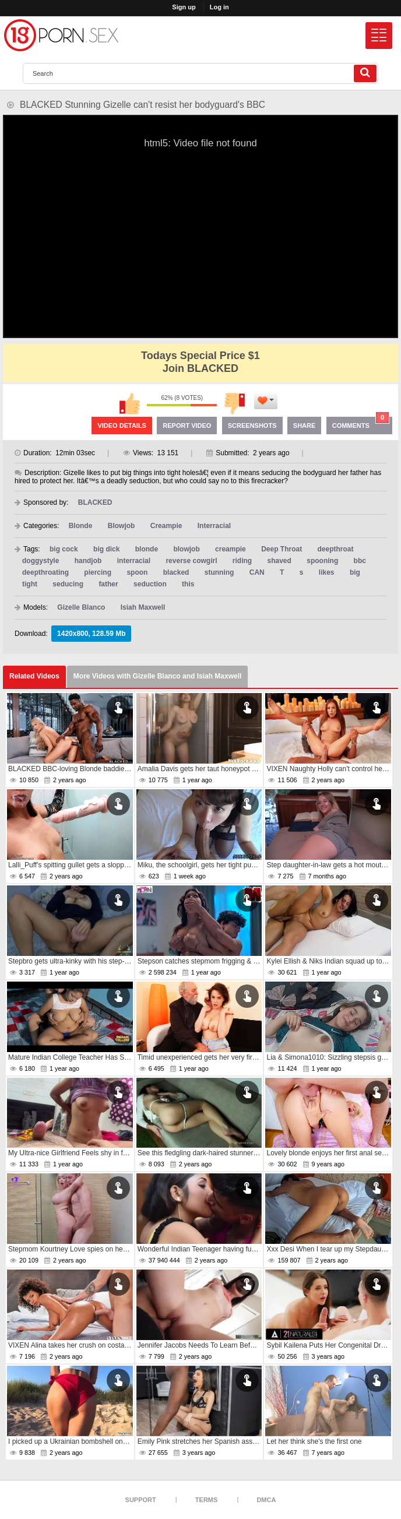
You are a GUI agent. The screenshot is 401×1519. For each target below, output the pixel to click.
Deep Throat (281, 549)
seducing (67, 584)
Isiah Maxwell (143, 607)
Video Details (121, 425)
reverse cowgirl (191, 561)
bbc (360, 561)
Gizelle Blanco (81, 607)
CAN (257, 572)
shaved (279, 561)
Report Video (187, 425)
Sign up (183, 6)
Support (140, 1499)
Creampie (166, 526)
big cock (64, 549)
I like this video (129, 403)
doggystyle (40, 561)
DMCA (266, 1499)
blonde (146, 549)
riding (242, 561)
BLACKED (95, 502)
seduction (150, 584)
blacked (176, 572)
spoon (136, 572)
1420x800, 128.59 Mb (91, 634)
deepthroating (45, 572)
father (108, 584)
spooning (322, 561)
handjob (88, 561)
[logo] (61, 35)
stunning (219, 572)
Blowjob (121, 526)
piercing (97, 572)
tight (29, 584)
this (188, 584)
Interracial (214, 526)
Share (304, 425)
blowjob (186, 549)
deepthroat (335, 549)
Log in (219, 6)
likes (327, 572)
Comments (360, 423)
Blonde (81, 526)
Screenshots (252, 425)
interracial (133, 561)
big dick (106, 549)
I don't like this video (234, 403)
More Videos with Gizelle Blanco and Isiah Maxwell (157, 676)
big (355, 572)
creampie (230, 549)
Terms (206, 1499)
